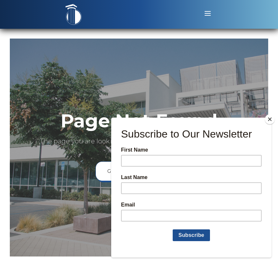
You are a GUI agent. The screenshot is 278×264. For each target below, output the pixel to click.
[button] (207, 14)
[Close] (270, 119)
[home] (73, 14)
